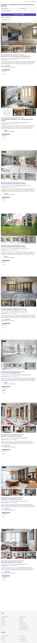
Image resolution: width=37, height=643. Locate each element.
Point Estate (7, 444)
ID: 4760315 (3, 251)
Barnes (6, 129)
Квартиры (3, 618)
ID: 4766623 (3, 566)
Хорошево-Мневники (16, 57)
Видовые (21, 620)
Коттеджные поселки (5, 635)
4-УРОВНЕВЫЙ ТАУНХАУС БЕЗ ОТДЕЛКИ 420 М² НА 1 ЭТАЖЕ (13, 244)
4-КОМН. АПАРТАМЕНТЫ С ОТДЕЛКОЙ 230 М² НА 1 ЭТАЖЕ (12, 117)
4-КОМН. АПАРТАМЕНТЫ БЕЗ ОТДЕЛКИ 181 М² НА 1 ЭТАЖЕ (12, 53)
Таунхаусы (3, 641)
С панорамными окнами (23, 627)
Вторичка (21, 618)
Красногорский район (23, 641)
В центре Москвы (22, 616)
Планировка (6, 42)
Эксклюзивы (21, 622)
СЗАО (11, 57)
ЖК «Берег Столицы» (5, 57)
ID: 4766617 (3, 503)
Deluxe (2, 625)
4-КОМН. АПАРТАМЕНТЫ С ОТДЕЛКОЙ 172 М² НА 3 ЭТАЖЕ (12, 559)
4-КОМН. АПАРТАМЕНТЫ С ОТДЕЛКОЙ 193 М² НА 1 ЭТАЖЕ (12, 496)
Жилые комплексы (4, 616)
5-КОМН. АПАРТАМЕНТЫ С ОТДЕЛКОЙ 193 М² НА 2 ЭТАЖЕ (12, 433)
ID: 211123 (3, 314)
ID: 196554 (3, 60)
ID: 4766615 (3, 440)
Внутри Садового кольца (24, 629)
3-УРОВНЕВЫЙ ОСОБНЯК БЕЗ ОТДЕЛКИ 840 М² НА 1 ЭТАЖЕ (12, 370)
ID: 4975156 (3, 188)
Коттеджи (3, 637)
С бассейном (21, 635)
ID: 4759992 (3, 377)
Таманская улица (23, 57)
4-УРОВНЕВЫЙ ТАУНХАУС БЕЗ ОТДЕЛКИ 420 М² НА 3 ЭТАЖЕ (13, 181)
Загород (3, 632)
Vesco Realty (7, 64)
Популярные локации (23, 625)
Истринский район (22, 639)
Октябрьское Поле (5, 58)
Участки (2, 639)
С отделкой (3, 622)
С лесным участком (23, 637)
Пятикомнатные (27, 8)
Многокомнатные (10, 8)
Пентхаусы (3, 620)
